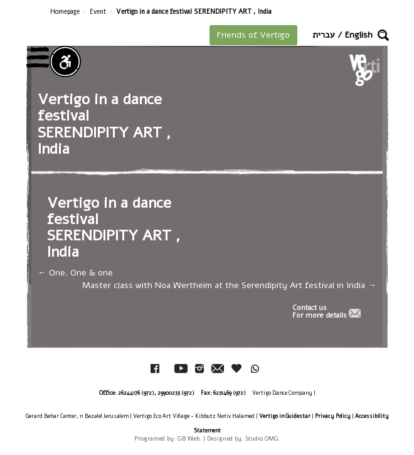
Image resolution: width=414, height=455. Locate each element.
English (359, 35)
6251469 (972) (229, 393)
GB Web (188, 438)
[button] (383, 35)
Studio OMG (262, 438)
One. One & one (75, 273)
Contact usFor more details (319, 311)
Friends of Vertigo (253, 35)
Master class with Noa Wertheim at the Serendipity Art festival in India (229, 285)
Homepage (65, 11)
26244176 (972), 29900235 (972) (156, 393)
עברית (323, 35)
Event (98, 11)
